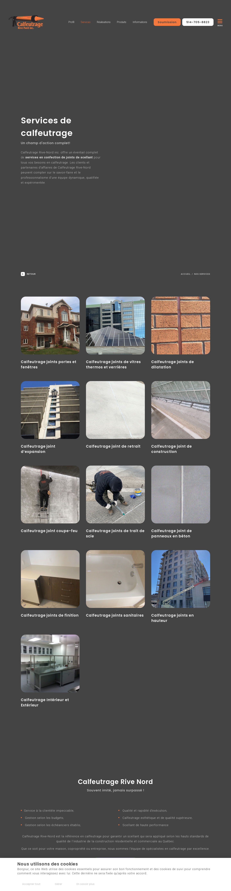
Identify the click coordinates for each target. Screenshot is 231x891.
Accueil (186, 274)
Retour (28, 274)
